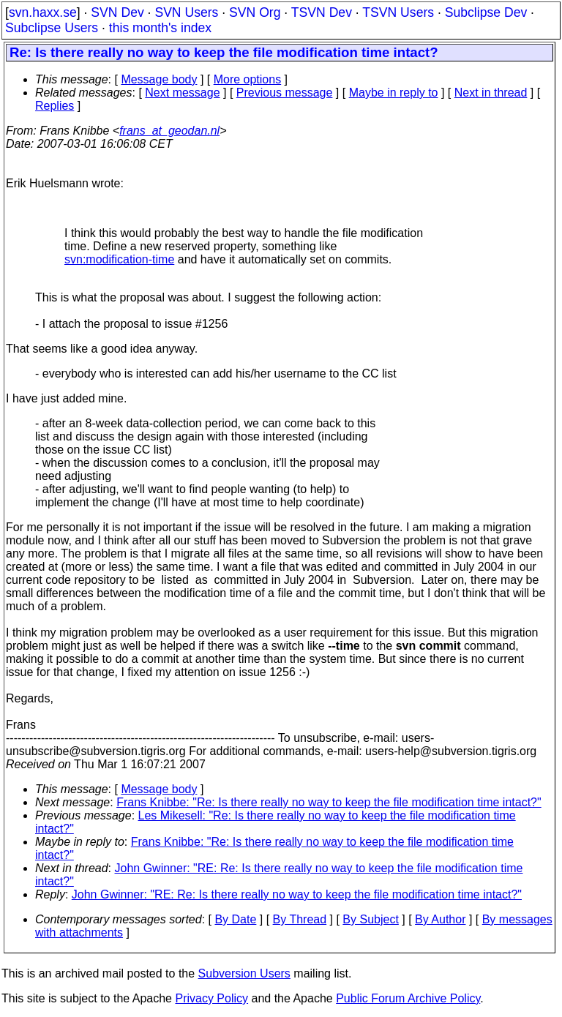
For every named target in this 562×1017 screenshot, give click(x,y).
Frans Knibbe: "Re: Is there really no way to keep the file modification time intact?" (329, 802)
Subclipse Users (51, 27)
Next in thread (491, 92)
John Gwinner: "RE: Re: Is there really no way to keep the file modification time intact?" (297, 894)
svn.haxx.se (43, 12)
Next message (182, 92)
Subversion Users (244, 973)
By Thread (300, 919)
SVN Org (254, 12)
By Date (235, 919)
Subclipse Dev (486, 12)
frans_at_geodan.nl (169, 130)
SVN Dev (117, 12)
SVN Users (186, 12)
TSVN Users (398, 12)
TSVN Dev (321, 12)
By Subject (370, 919)
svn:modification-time (119, 259)
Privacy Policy (211, 998)
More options (248, 79)
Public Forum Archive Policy (408, 998)
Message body (159, 79)
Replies (54, 106)
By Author (440, 919)
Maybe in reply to (393, 92)
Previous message (284, 92)
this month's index (160, 27)
